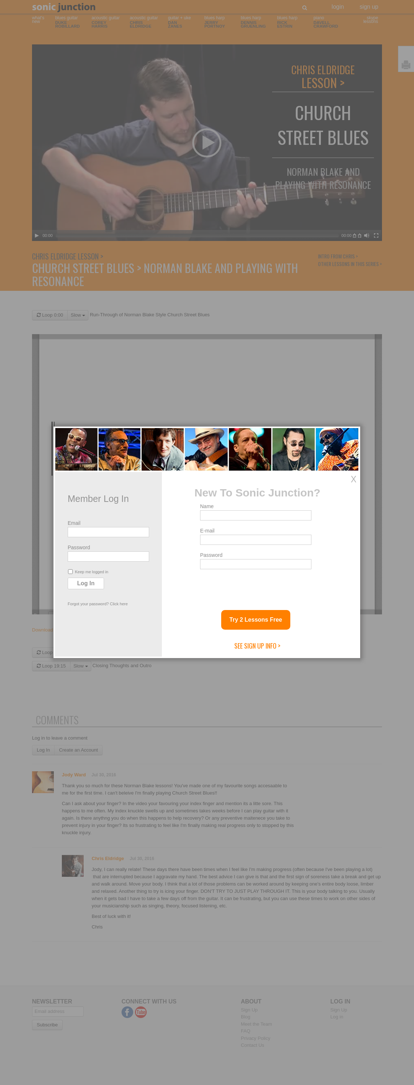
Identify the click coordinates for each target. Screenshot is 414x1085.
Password (79, 547)
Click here (119, 604)
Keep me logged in (88, 571)
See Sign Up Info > (257, 645)
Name (207, 506)
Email (74, 523)
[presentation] (255, 587)
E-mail (207, 531)
